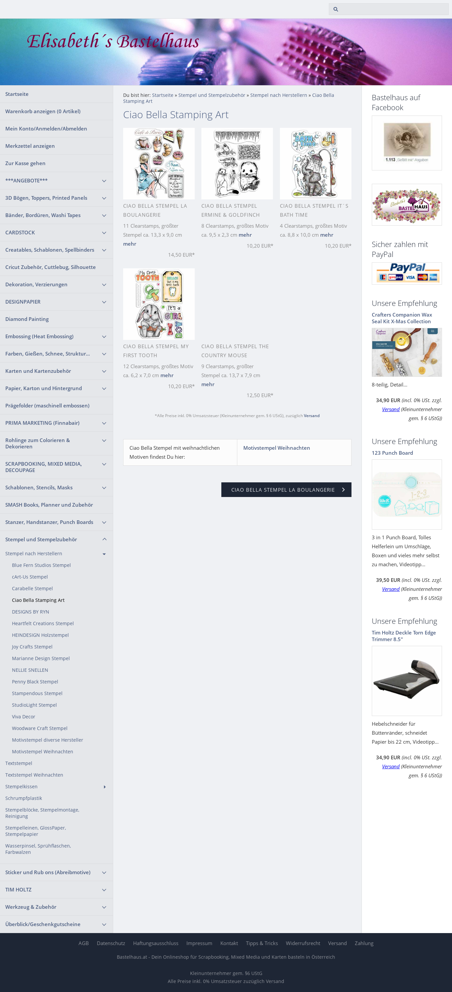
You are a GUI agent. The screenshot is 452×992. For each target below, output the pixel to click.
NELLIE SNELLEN (30, 670)
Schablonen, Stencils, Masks (39, 487)
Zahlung (364, 943)
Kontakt (229, 943)
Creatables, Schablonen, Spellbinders (49, 249)
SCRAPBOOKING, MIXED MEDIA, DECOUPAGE (43, 466)
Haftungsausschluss (155, 943)
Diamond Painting (27, 319)
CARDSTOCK (20, 232)
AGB (84, 943)
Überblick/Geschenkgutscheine (43, 924)
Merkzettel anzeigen (30, 145)
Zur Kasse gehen (25, 163)
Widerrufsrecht (303, 943)
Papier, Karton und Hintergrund (43, 388)
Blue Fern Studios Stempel (41, 565)
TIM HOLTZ (18, 889)
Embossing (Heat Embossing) (39, 336)
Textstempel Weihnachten (34, 775)
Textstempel (18, 763)
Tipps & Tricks (262, 943)
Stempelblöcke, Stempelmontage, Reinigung (42, 813)
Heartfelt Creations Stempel (43, 623)
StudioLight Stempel (34, 705)
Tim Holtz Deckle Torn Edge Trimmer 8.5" (404, 635)
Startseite (17, 94)
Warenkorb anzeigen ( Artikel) (43, 111)
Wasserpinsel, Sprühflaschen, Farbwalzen (38, 849)
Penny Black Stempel (35, 682)
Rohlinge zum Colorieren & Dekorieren (37, 443)
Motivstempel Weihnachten (42, 752)
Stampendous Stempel (37, 693)
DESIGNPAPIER (23, 301)
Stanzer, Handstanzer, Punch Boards (49, 522)
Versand (312, 415)
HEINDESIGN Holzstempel (40, 635)
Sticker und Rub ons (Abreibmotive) (48, 872)
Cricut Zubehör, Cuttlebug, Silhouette (50, 267)
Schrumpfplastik (23, 798)
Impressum (199, 943)
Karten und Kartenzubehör (38, 371)
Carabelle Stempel (32, 589)
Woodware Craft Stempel (40, 728)
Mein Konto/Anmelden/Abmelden (46, 128)
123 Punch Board (392, 452)
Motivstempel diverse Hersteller (47, 740)
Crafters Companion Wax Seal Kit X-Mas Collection (402, 318)
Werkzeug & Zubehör (30, 906)
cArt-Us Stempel (30, 577)
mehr (129, 243)
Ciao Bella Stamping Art (38, 600)
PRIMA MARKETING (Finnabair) (42, 422)
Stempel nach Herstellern (33, 554)
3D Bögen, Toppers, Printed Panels (46, 197)
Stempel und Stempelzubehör (41, 539)
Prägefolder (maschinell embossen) (47, 405)
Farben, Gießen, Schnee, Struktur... (47, 353)
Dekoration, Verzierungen (36, 284)
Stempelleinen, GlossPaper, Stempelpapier (35, 831)
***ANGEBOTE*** (26, 180)
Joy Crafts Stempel (32, 647)
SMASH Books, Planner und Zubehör (49, 504)
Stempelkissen (21, 787)
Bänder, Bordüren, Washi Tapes (43, 215)
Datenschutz (111, 943)
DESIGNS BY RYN (30, 612)
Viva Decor (23, 717)
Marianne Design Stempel (41, 658)
